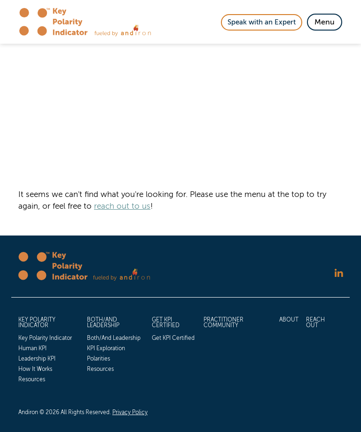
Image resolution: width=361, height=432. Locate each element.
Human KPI (32, 348)
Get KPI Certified (166, 322)
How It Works (35, 369)
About (288, 319)
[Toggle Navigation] (324, 22)
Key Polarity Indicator (36, 322)
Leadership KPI (36, 358)
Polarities (98, 358)
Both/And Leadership (103, 322)
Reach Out (315, 322)
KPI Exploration (106, 348)
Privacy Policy (130, 412)
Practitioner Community (223, 322)
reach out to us (122, 206)
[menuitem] (48, 349)
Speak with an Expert (262, 22)
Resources (31, 379)
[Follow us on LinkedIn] (339, 274)
